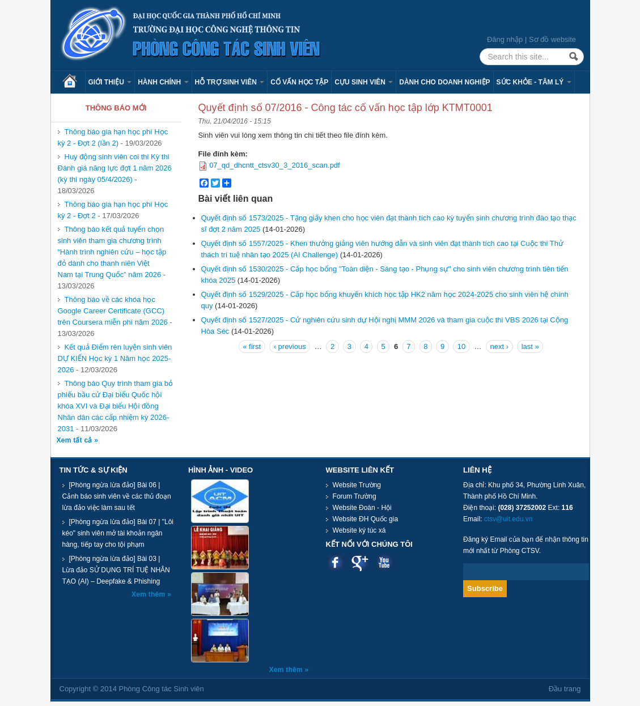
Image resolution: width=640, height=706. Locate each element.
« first (252, 346)
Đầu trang (565, 688)
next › (499, 346)
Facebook (335, 562)
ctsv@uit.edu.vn (508, 519)
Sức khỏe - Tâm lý (534, 82)
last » (530, 346)
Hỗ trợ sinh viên (230, 82)
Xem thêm (149, 594)
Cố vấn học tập (299, 82)
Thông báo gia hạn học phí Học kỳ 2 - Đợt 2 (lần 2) (113, 137)
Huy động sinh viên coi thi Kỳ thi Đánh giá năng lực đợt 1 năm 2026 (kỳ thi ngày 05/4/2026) (115, 168)
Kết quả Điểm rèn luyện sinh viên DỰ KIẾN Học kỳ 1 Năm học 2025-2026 (115, 358)
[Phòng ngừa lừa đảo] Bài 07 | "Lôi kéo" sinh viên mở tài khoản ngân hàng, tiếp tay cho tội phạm (118, 533)
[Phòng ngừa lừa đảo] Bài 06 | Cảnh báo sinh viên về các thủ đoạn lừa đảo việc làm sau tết (116, 496)
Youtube (384, 562)
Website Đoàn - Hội (362, 508)
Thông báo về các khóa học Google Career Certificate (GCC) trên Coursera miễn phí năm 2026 (114, 310)
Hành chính (163, 82)
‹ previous (290, 346)
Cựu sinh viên (363, 82)
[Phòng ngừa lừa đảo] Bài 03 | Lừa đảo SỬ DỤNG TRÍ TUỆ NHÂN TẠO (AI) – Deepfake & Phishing (116, 570)
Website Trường (357, 485)
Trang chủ (73, 82)
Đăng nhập (505, 39)
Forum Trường (354, 496)
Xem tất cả (76, 440)
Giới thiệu (110, 82)
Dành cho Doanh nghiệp (444, 82)
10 (461, 346)
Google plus (359, 562)
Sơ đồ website (552, 39)
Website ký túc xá (359, 530)
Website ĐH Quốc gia (366, 519)
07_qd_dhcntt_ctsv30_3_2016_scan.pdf (274, 165)
